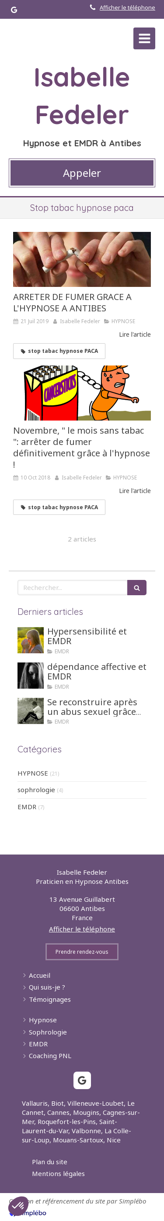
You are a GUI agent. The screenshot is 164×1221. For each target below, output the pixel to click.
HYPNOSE (32, 773)
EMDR (26, 806)
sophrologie (36, 789)
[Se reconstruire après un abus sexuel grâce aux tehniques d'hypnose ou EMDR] (30, 711)
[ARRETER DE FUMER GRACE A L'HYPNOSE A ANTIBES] (82, 259)
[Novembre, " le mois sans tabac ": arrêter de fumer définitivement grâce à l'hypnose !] (82, 393)
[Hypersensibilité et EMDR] (30, 640)
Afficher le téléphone (127, 7)
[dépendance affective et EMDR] (30, 675)
